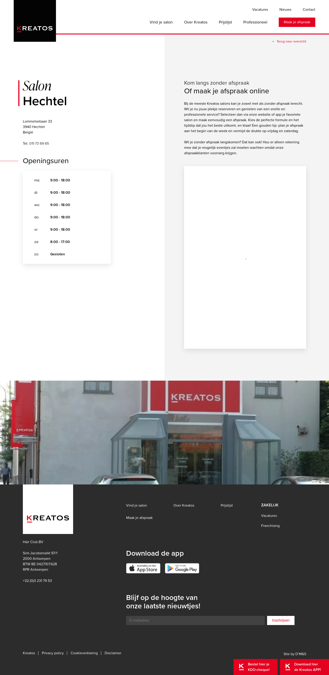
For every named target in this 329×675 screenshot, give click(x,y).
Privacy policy (53, 653)
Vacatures (260, 9)
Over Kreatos (195, 22)
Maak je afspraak (297, 22)
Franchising (270, 525)
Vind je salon (161, 22)
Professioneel (255, 22)
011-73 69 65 (39, 143)
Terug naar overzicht (291, 41)
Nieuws (285, 9)
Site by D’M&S (295, 654)
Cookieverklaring (84, 653)
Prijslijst (225, 22)
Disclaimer (113, 653)
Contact (309, 9)
